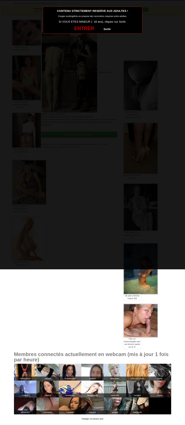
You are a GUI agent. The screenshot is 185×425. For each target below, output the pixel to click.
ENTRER (84, 28)
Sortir (107, 29)
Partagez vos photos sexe (92, 419)
